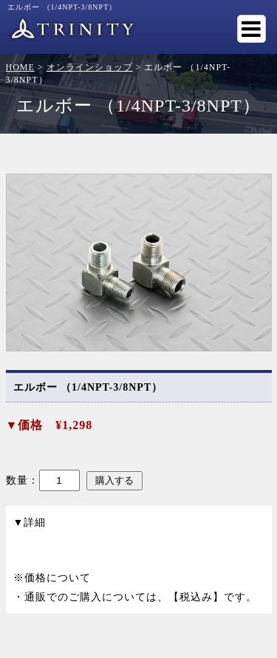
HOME (20, 67)
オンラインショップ (90, 67)
